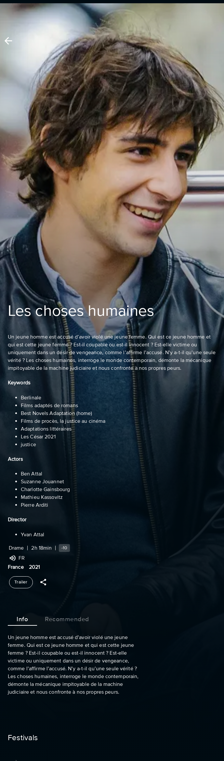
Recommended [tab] (67, 618)
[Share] (43, 582)
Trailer (21, 582)
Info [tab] (22, 618)
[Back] (8, 41)
